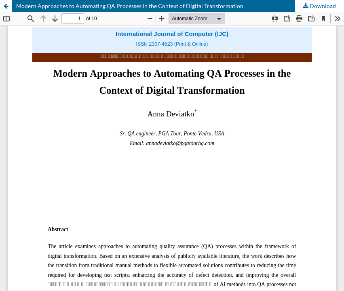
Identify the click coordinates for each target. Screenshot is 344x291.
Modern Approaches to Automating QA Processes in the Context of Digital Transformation (129, 5)
